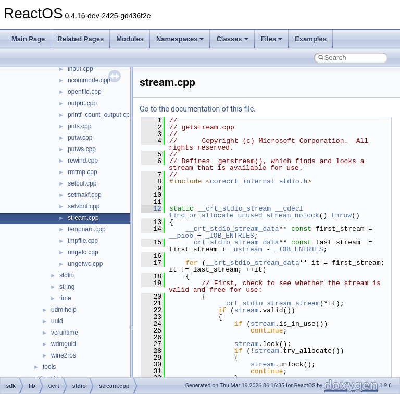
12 (151, 208)
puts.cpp (79, 126)
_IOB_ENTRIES (229, 235)
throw (341, 215)
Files (272, 39)
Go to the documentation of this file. (198, 109)
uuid (57, 321)
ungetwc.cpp (85, 263)
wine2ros (63, 355)
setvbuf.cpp (83, 206)
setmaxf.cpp (85, 195)
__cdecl (289, 208)
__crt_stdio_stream (234, 208)
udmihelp (64, 309)
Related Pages (80, 39)
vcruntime (64, 332)
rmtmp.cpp (82, 172)
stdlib (66, 275)
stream (307, 303)
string (66, 286)
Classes (232, 39)
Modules (130, 39)
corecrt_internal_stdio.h (258, 181)
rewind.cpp (83, 160)
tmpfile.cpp (83, 240)
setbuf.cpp (82, 183)
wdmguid (63, 344)
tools (49, 367)
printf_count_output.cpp (100, 114)
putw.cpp (80, 137)
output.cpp (82, 103)
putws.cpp (82, 149)
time (65, 298)
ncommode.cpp (89, 80)
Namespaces (180, 39)
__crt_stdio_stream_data (232, 228)
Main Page (28, 39)
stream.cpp (83, 217)
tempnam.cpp (87, 229)
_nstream (246, 249)
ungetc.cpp (83, 252)
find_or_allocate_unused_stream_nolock (244, 215)
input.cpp (80, 68)
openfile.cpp (85, 91)
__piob (181, 235)
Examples (311, 39)
